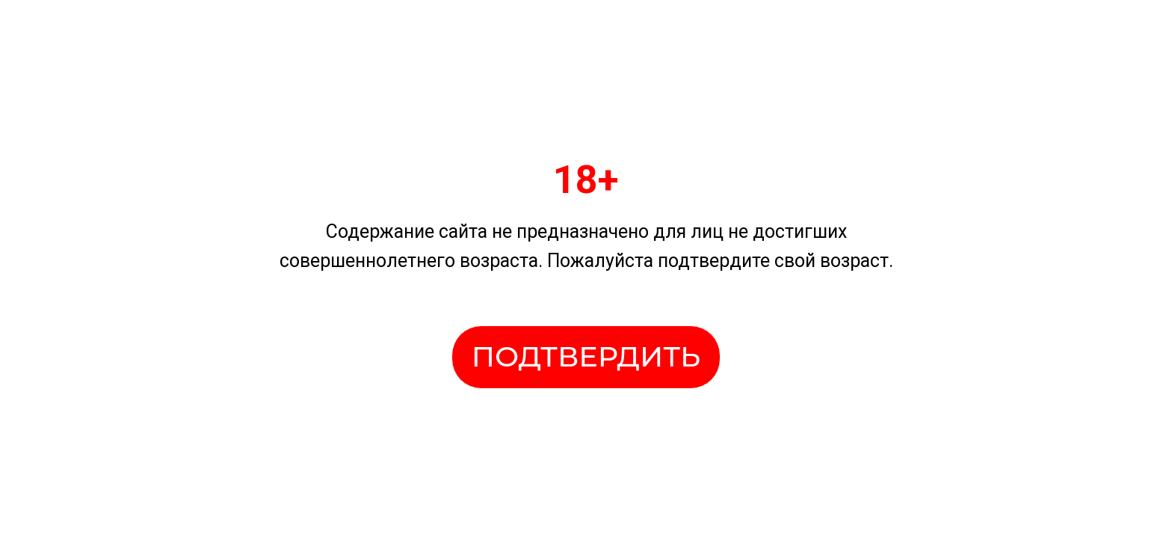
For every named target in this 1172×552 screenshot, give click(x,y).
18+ (586, 180)
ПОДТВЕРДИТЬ (586, 356)
